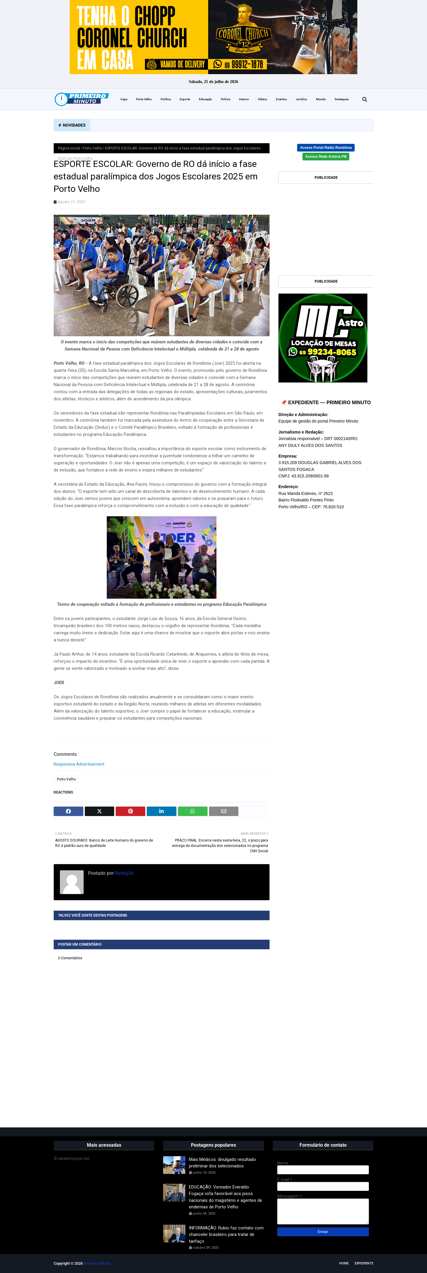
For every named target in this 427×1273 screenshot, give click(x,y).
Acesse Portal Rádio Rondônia (326, 148)
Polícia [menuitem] (225, 99)
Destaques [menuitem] (342, 99)
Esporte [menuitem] (185, 99)
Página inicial (69, 148)
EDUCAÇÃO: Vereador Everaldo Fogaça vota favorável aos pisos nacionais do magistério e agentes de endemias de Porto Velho (225, 1197)
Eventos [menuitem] (281, 99)
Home (344, 1263)
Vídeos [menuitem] (262, 99)
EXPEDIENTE (364, 1263)
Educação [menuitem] (205, 99)
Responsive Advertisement (79, 764)
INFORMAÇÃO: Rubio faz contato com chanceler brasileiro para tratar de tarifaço (226, 1234)
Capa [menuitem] (123, 99)
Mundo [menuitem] (321, 99)
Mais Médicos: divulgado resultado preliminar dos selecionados (222, 1163)
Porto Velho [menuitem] (144, 99)
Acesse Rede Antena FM (326, 156)
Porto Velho (92, 148)
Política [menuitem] (166, 99)
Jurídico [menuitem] (301, 99)
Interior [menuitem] (244, 99)
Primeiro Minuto (97, 1263)
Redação (124, 873)
